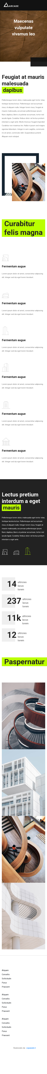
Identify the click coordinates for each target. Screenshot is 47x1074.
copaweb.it (31, 1048)
